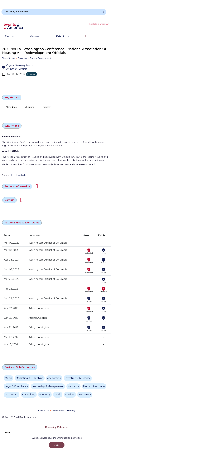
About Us (43, 410)
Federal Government (40, 58)
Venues (35, 36)
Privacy (71, 410)
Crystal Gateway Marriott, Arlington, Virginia (21, 67)
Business (22, 58)
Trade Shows (8, 58)
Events (9, 36)
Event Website (18, 175)
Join (56, 445)
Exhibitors (62, 36)
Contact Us (58, 410)
